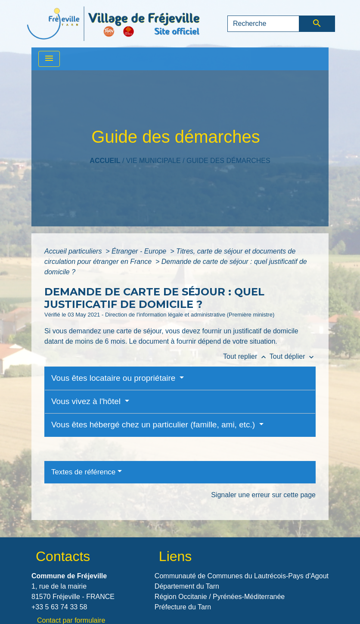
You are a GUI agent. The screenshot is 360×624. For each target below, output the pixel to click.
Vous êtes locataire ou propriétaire (114, 378)
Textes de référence (83, 472)
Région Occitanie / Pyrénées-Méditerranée (220, 596)
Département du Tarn (187, 586)
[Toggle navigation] (49, 59)
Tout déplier (293, 356)
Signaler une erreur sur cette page (263, 495)
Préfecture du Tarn (183, 607)
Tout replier (246, 356)
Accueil (105, 160)
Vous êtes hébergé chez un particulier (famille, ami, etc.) (154, 424)
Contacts (63, 556)
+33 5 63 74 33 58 (59, 607)
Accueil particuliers (74, 251)
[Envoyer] (317, 24)
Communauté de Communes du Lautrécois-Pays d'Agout (242, 576)
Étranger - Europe (140, 251)
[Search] (263, 24)
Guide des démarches (228, 160)
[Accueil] (113, 23)
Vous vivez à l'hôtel (87, 401)
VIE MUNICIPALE (153, 160)
